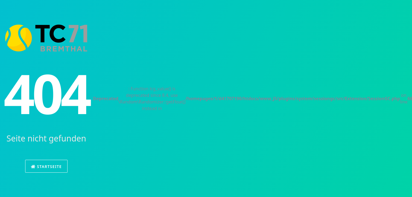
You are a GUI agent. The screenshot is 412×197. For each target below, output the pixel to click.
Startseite (46, 166)
